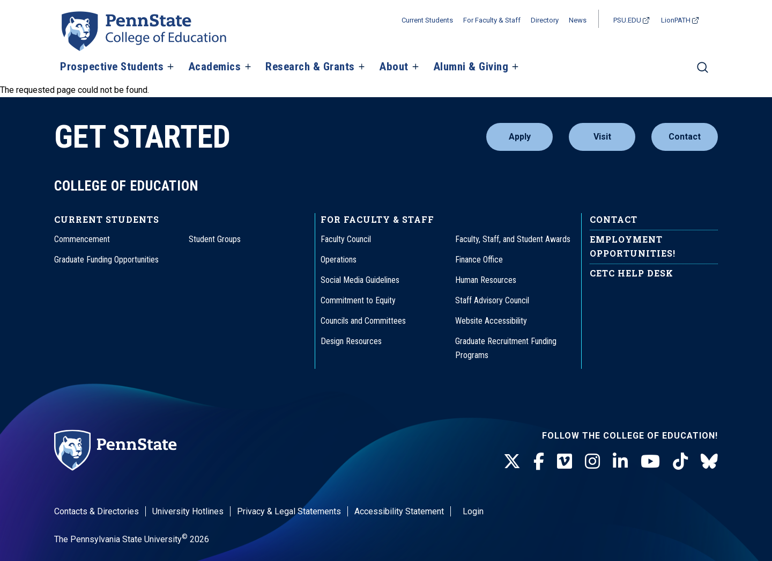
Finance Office (479, 259)
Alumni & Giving (471, 67)
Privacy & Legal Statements (289, 511)
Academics (214, 67)
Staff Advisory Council (492, 300)
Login (473, 511)
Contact (685, 137)
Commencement (82, 239)
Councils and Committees (363, 321)
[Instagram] (592, 461)
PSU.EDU (627, 20)
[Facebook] (538, 461)
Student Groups (215, 239)
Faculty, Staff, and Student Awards (512, 239)
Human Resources (485, 280)
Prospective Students (112, 67)
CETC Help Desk (631, 273)
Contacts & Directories (96, 511)
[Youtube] (650, 461)
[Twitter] (512, 461)
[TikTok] (680, 461)
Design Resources (351, 341)
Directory (545, 20)
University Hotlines (188, 511)
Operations (339, 259)
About (394, 67)
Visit (602, 137)
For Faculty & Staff (492, 20)
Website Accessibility (491, 321)
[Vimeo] (564, 461)
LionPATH (676, 20)
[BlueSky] (709, 461)
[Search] (702, 72)
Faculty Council (346, 239)
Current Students (427, 20)
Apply (520, 137)
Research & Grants (310, 67)
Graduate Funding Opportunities (106, 259)
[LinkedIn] (620, 461)
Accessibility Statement (399, 511)
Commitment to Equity (358, 300)
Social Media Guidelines (360, 280)
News (578, 20)
